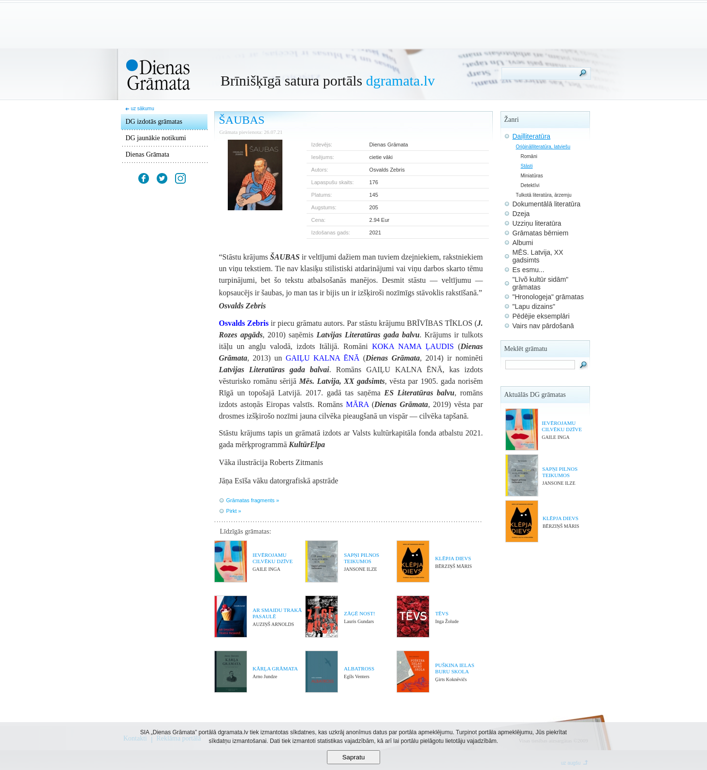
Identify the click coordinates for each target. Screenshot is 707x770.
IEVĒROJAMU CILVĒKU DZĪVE (272, 558)
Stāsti (527, 166)
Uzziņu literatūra (537, 223)
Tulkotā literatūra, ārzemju (544, 195)
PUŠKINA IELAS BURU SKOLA (454, 668)
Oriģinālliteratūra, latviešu (543, 146)
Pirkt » (233, 511)
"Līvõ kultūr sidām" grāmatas (541, 283)
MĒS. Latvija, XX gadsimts (538, 256)
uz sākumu (142, 108)
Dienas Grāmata (148, 154)
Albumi (523, 243)
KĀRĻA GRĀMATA (275, 668)
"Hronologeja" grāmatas (548, 297)
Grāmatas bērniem (541, 233)
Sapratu (353, 757)
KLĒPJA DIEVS (453, 558)
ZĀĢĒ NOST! (359, 613)
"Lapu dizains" (534, 306)
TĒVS (442, 613)
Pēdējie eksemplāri (541, 316)
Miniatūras (532, 175)
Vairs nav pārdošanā (543, 326)
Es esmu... (529, 270)
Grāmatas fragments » (252, 500)
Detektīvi (530, 185)
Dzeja (521, 214)
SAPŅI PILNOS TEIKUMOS (361, 558)
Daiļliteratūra (532, 136)
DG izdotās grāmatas (154, 121)
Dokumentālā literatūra (547, 204)
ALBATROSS (359, 668)
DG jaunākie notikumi (156, 138)
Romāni (529, 156)
